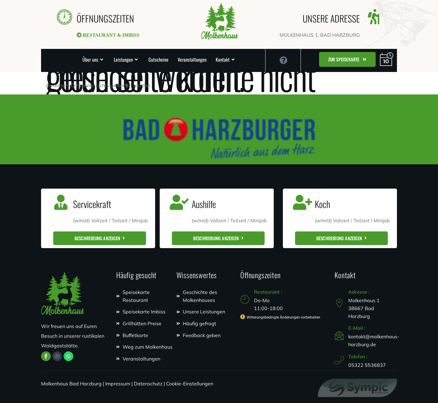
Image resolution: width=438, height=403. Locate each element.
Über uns (90, 59)
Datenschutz (148, 384)
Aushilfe (204, 204)
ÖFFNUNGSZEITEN (105, 18)
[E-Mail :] (339, 335)
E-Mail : (356, 328)
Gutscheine (158, 59)
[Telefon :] (339, 360)
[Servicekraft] (60, 202)
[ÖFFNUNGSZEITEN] (64, 16)
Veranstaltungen (192, 59)
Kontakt (223, 59)
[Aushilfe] (179, 202)
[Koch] (302, 202)
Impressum (117, 384)
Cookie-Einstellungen (189, 384)
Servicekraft (92, 204)
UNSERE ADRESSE (331, 18)
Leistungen (123, 59)
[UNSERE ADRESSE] (373, 16)
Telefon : (357, 356)
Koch (322, 204)
